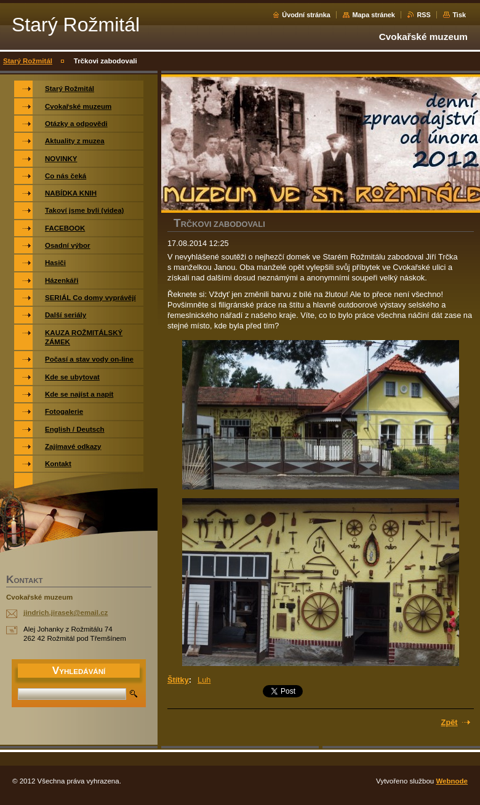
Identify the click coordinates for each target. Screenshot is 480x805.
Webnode (452, 781)
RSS (423, 14)
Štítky (178, 679)
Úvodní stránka (306, 14)
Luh (204, 679)
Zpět (449, 722)
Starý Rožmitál (27, 61)
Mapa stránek (373, 14)
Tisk (459, 14)
